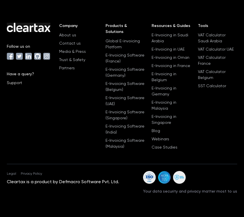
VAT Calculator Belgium (212, 74)
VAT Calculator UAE (216, 49)
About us (67, 35)
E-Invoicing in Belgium (164, 77)
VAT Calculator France (212, 60)
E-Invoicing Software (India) (125, 129)
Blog (156, 130)
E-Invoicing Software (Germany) (125, 72)
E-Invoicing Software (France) (125, 58)
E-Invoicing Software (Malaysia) (125, 143)
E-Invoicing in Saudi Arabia (170, 38)
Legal (11, 174)
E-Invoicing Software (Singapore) (125, 115)
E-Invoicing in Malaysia (164, 105)
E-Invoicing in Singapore (164, 119)
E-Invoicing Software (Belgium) (125, 86)
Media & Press (72, 51)
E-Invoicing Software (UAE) (125, 100)
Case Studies (164, 147)
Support (14, 82)
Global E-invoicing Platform (123, 44)
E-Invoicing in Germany (164, 91)
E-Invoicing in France (171, 65)
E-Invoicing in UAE (168, 49)
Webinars (160, 139)
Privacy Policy (31, 174)
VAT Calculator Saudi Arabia (212, 38)
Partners (67, 68)
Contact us (70, 43)
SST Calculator (212, 86)
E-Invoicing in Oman (170, 57)
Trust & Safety (72, 59)
